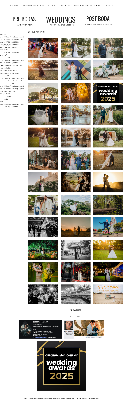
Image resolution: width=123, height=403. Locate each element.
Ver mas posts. (76, 310)
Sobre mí (14, 5)
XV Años (51, 5)
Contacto (108, 5)
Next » (79, 316)
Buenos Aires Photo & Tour (87, 5)
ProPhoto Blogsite (81, 398)
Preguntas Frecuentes (33, 5)
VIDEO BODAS (65, 5)
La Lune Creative (94, 398)
